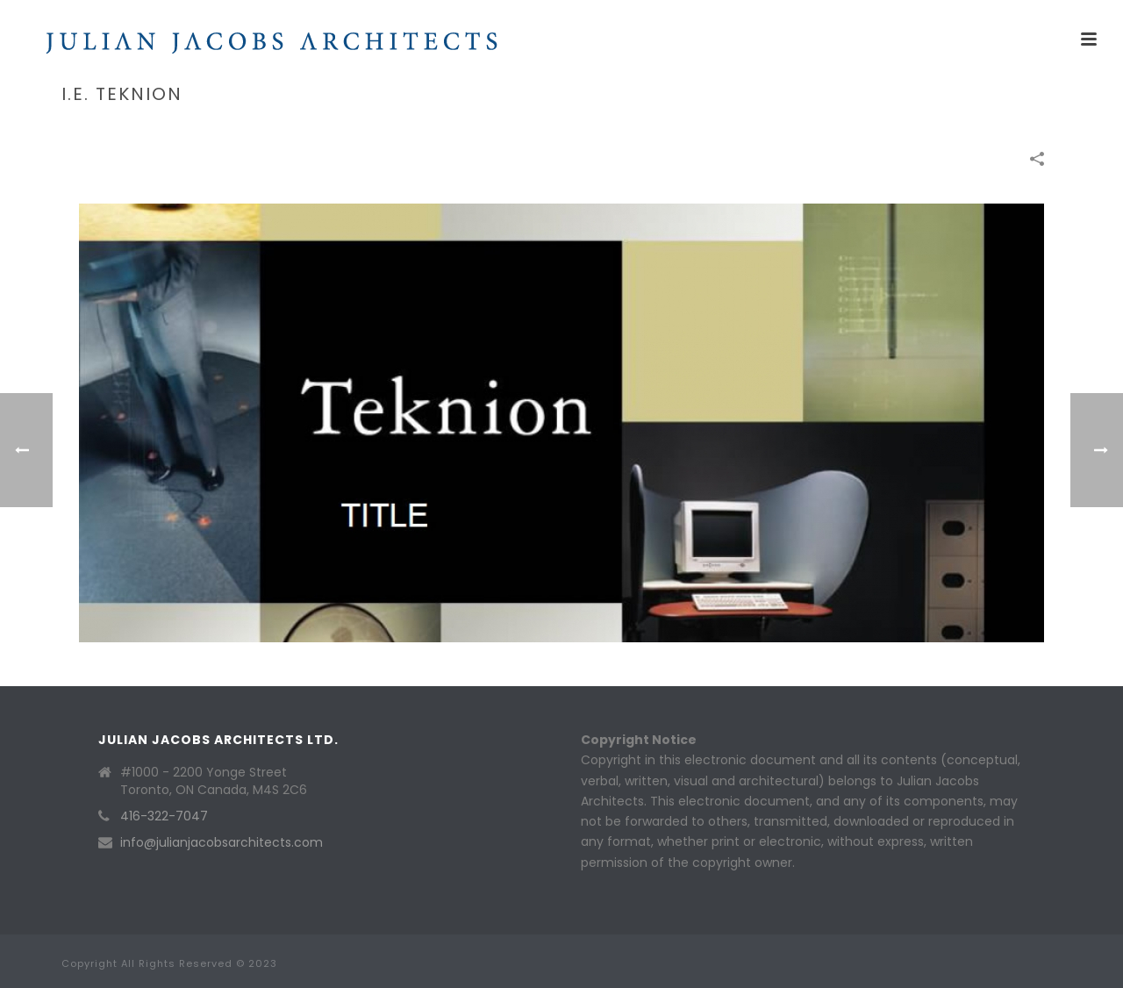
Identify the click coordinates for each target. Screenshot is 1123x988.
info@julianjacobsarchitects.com (221, 842)
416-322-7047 (164, 816)
